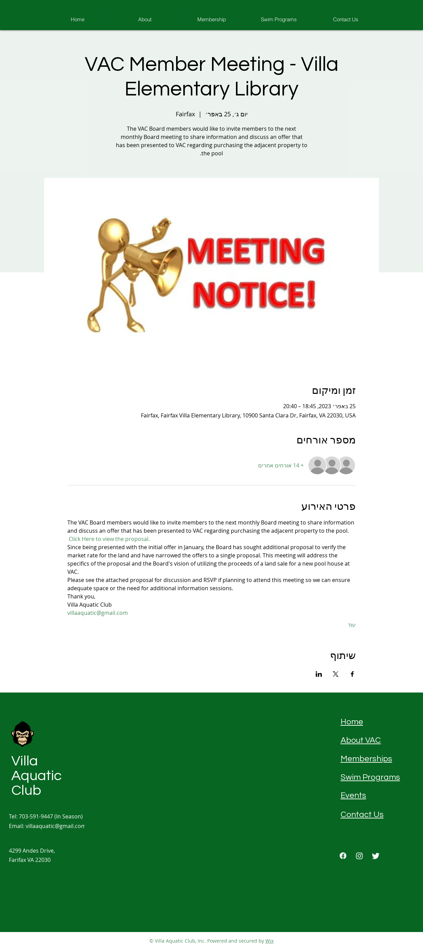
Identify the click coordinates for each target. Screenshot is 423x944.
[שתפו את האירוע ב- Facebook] (352, 674)
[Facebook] (343, 855)
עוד (352, 625)
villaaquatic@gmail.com (56, 826)
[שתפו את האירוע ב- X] (335, 674)
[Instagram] (359, 855)
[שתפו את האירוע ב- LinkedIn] (319, 674)
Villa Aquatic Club (36, 776)
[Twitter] (375, 855)
